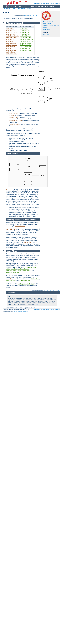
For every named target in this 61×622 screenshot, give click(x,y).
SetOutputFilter (25, 50)
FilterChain (24, 29)
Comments (46, 34)
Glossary (52, 3)
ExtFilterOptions (26, 46)
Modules (36, 3)
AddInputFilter (25, 36)
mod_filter (10, 29)
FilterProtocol (25, 32)
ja (33, 15)
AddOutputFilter (25, 38)
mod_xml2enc (10, 52)
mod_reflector (11, 38)
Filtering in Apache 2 (48, 21)
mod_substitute (11, 50)
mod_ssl (12, 115)
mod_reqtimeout (11, 45)
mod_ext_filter (11, 32)
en (25, 15)
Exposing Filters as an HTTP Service (21, 220)
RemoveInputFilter (26, 39)
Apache (5, 8)
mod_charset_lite (12, 36)
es (28, 15)
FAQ (47, 3)
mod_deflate (10, 30)
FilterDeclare (25, 30)
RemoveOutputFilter (27, 41)
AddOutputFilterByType (26, 284)
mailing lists (37, 304)
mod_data (9, 41)
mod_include (10, 34)
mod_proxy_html (11, 54)
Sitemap (57, 3)
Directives (42, 3)
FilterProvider (25, 34)
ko (36, 15)
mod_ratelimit (11, 43)
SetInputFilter (25, 48)
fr (31, 15)
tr (39, 15)
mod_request (10, 46)
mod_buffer (10, 39)
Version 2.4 (29, 8)
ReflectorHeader (25, 43)
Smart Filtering (47, 23)
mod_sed (9, 48)
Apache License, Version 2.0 (21, 311)
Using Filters (46, 29)
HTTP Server (11, 8)
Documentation (21, 8)
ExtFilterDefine (25, 45)
